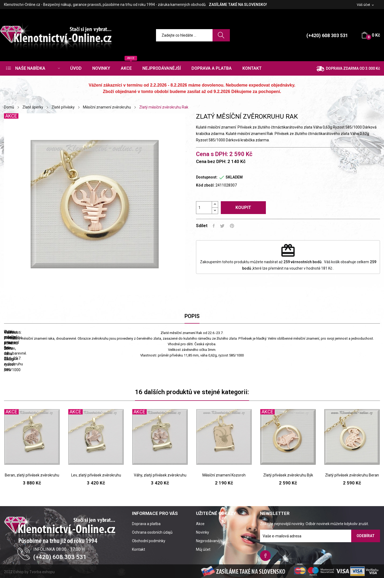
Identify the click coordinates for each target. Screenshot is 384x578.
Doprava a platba (146, 524)
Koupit (243, 207)
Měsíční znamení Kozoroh (224, 475)
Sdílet (213, 226)
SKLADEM (234, 177)
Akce (200, 524)
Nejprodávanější (209, 541)
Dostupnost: (207, 177)
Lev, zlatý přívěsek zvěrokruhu (96, 475)
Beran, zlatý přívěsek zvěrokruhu (32, 475)
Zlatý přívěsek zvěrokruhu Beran (352, 475)
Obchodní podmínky (148, 541)
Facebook (265, 555)
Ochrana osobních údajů (152, 532)
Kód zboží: (205, 185)
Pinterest (232, 226)
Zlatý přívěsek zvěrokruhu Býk (288, 475)
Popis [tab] (192, 316)
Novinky (202, 532)
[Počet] (204, 207)
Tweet (222, 226)
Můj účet (203, 549)
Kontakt (138, 549)
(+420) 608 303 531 (327, 35)
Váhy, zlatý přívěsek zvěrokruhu (160, 475)
